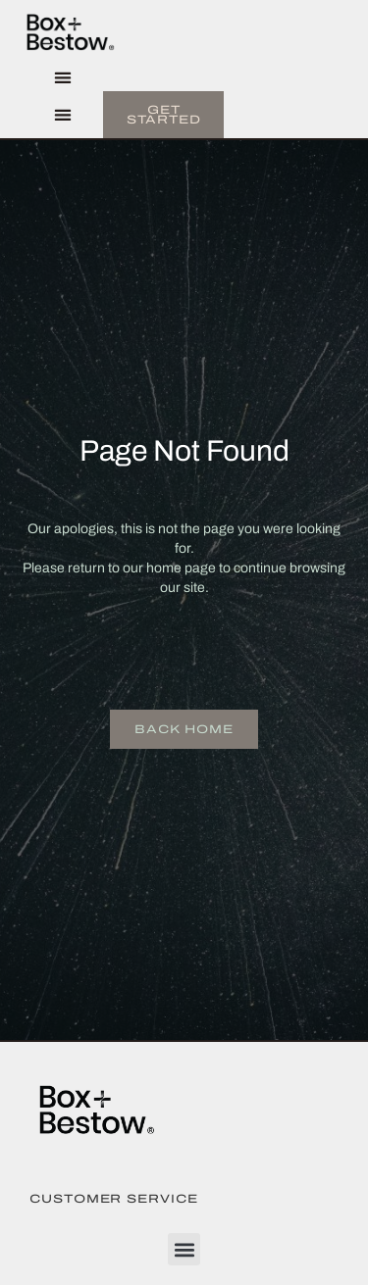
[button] (62, 78)
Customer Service (113, 1199)
